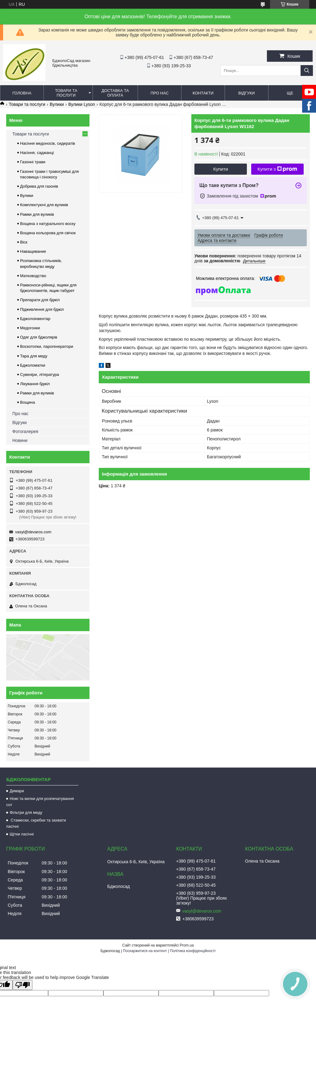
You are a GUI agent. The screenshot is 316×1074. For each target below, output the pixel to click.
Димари (17, 791)
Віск (23, 242)
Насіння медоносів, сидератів (47, 143)
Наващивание (33, 251)
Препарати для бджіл (40, 300)
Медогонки (30, 328)
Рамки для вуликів (37, 214)
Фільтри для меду (26, 812)
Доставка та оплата (115, 93)
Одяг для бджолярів (38, 337)
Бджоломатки (32, 365)
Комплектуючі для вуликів (44, 204)
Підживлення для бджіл (42, 309)
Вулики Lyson (81, 104)
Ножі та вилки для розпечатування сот (40, 801)
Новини (19, 440)
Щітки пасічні (22, 834)
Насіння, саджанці (37, 152)
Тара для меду (33, 356)
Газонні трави (32, 162)
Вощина (27, 402)
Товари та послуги (66, 93)
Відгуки (246, 93)
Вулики (57, 104)
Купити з (277, 169)
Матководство (33, 275)
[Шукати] (307, 70)
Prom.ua (187, 945)
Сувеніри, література (39, 374)
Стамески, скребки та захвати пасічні (36, 823)
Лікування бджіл (35, 383)
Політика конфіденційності (193, 951)
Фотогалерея (25, 431)
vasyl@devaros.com (33, 532)
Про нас (160, 93)
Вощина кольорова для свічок (48, 233)
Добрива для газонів (39, 186)
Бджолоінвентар (35, 318)
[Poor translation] (22, 985)
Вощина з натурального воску (47, 223)
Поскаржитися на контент (145, 951)
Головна (21, 93)
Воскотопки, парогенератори (46, 346)
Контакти (203, 93)
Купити (220, 169)
